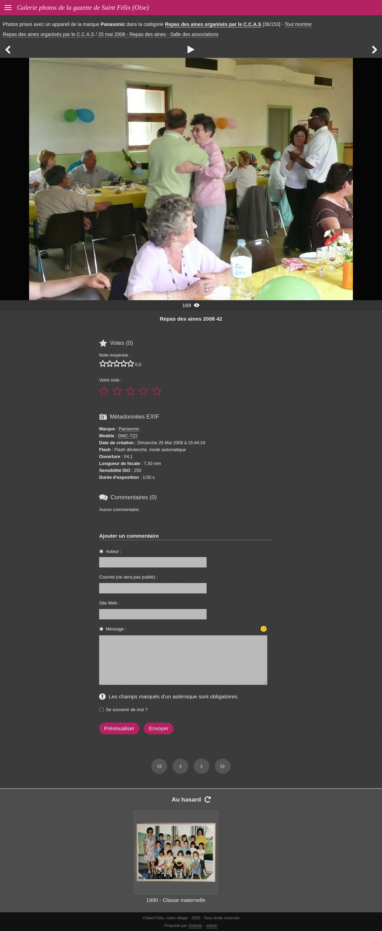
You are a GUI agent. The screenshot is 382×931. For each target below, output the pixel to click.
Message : (116, 629)
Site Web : (109, 603)
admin (212, 925)
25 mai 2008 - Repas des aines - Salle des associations (158, 34)
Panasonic (129, 428)
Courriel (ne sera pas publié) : (128, 577)
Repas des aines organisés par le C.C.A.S (213, 24)
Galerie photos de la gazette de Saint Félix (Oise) (83, 7)
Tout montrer (298, 24)
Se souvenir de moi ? (127, 709)
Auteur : (113, 551)
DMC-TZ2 (128, 435)
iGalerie (195, 925)
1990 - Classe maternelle (176, 900)
